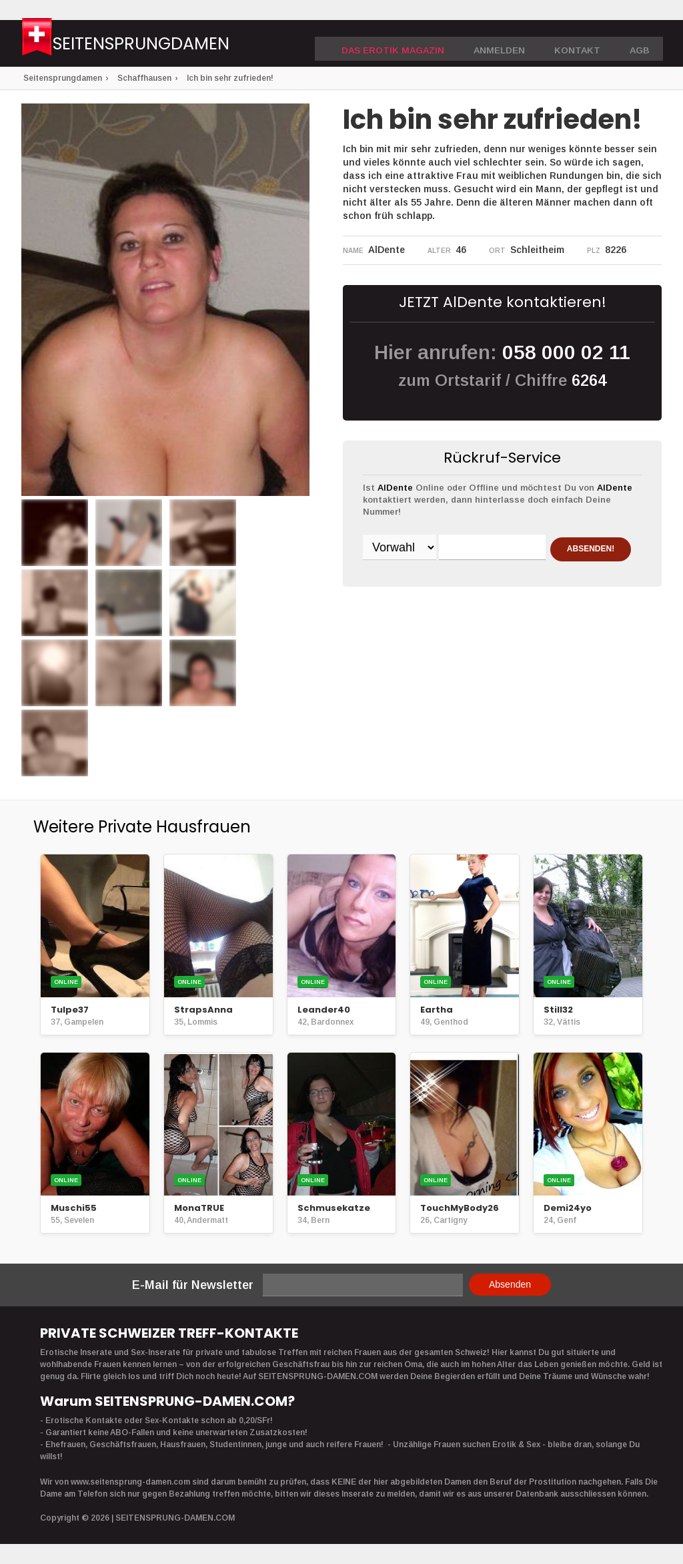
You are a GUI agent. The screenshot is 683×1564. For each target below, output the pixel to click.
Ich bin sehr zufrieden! (230, 78)
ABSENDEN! (414, 582)
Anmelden (509, 44)
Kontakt (581, 44)
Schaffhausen (144, 78)
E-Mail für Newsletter (192, 1285)
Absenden (510, 1284)
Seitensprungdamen (169, 45)
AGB (641, 44)
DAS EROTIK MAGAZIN (411, 44)
